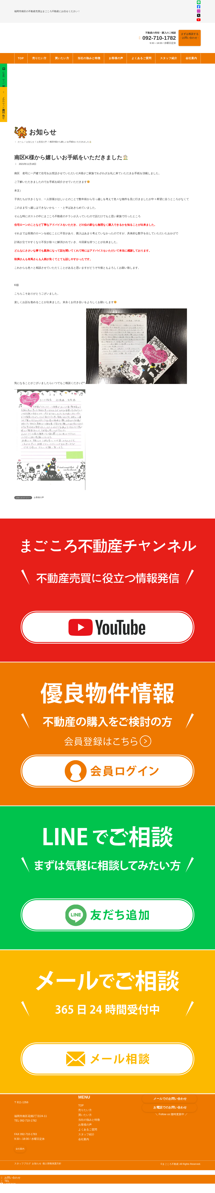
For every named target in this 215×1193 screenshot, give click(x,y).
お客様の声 (39, 502)
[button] (189, 38)
